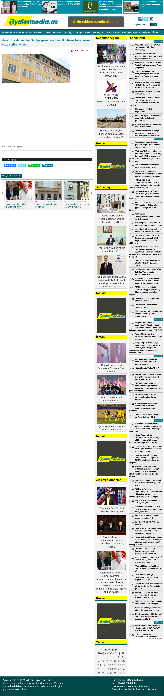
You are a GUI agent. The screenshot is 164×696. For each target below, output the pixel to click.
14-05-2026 (158, 420)
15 (115, 665)
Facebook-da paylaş (12, 146)
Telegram (47, 165)
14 (111, 665)
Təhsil (108, 32)
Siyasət (48, 32)
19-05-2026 (158, 319)
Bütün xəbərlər (155, 638)
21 (111, 669)
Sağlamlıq (147, 32)
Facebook (10, 165)
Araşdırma (19, 32)
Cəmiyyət (127, 32)
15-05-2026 (158, 356)
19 (103, 669)
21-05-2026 (158, 139)
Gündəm (57, 32)
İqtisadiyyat (69, 32)
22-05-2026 (158, 42)
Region (116, 32)
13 (107, 665)
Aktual (29, 32)
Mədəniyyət (98, 32)
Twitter (22, 165)
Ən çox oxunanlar (11, 175)
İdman (156, 32)
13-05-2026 (158, 622)
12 (103, 665)
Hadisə (136, 32)
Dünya (79, 32)
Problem (38, 32)
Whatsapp (34, 165)
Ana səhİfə (7, 32)
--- (7, 202)
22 (115, 669)
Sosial (88, 32)
